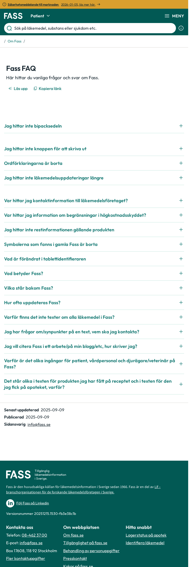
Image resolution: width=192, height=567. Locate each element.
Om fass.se (73, 535)
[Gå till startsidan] (13, 16)
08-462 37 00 (34, 535)
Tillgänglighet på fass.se (85, 542)
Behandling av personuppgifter (91, 550)
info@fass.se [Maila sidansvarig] (39, 424)
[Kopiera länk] (48, 88)
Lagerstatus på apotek (146, 535)
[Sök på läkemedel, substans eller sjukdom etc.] (94, 28)
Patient (41, 16)
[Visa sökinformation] (181, 28)
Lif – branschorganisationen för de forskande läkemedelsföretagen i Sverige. (83, 489)
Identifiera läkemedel (145, 542)
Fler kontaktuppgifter (25, 558)
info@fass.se (31, 542)
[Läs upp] (18, 88)
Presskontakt (75, 558)
